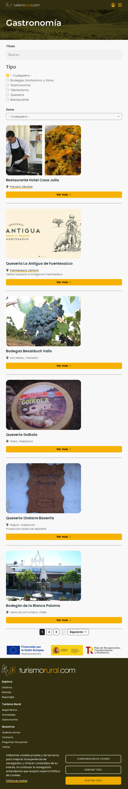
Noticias (6, 692)
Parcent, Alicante (19, 187)
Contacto (7, 737)
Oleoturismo (19, 90)
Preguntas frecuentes (15, 742)
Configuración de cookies (93, 758)
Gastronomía (20, 85)
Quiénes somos (11, 732)
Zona (10, 109)
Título (10, 46)
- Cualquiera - (21, 75)
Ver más (64, 194)
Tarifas (6, 747)
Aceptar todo (93, 780)
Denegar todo (93, 769)
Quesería (17, 95)
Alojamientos (9, 710)
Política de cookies (16, 780)
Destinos (7, 687)
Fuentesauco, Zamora (22, 270)
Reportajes (8, 697)
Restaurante (19, 100)
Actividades (9, 714)
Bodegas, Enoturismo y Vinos (32, 80)
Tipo (11, 67)
